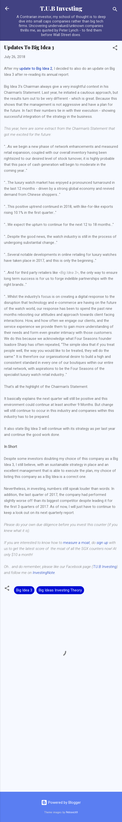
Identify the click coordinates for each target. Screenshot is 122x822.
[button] (115, 49)
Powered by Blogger (61, 802)
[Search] (115, 10)
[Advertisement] (61, 749)
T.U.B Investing (61, 8)
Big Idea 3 (24, 590)
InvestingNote (44, 572)
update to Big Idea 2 (35, 68)
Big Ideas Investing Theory (60, 590)
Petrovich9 (72, 812)
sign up (102, 542)
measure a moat (76, 542)
